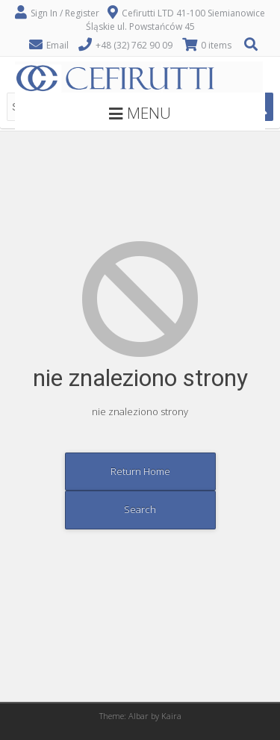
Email (57, 45)
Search (140, 509)
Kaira (171, 715)
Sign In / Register (65, 13)
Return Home (140, 471)
